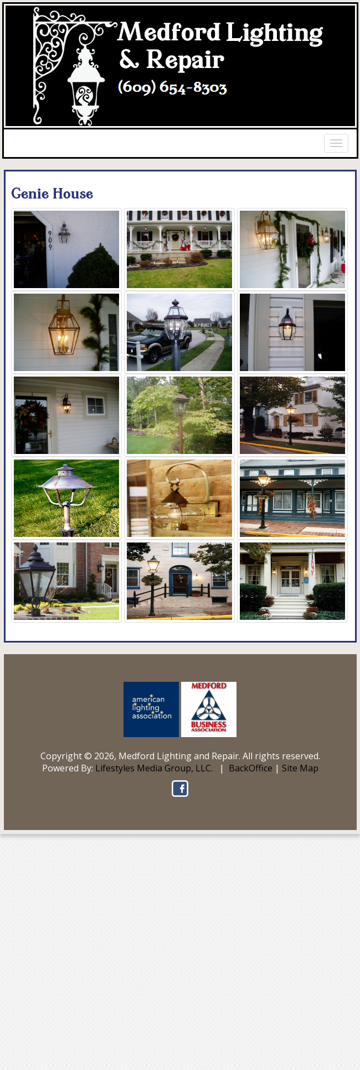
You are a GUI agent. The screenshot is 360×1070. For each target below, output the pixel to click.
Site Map (300, 768)
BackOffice (250, 768)
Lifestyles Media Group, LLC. (154, 768)
